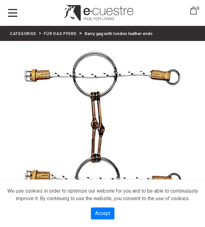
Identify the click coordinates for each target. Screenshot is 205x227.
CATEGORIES (23, 33)
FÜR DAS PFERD (60, 33)
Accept (102, 213)
